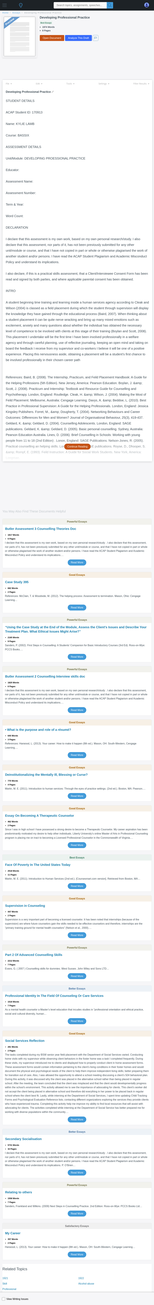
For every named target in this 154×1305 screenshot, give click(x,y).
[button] (4, 4)
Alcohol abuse (86, 1283)
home (5, 13)
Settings (103, 83)
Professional (9, 1289)
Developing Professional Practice (43, 13)
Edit (39, 83)
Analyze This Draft (78, 38)
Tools (70, 83)
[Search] (110, 5)
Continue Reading (77, 446)
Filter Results (141, 83)
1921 (5, 1278)
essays (16, 13)
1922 (81, 1278)
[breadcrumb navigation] (77, 13)
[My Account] (148, 5)
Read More (77, 562)
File (9, 83)
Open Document (52, 38)
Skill (4, 1283)
